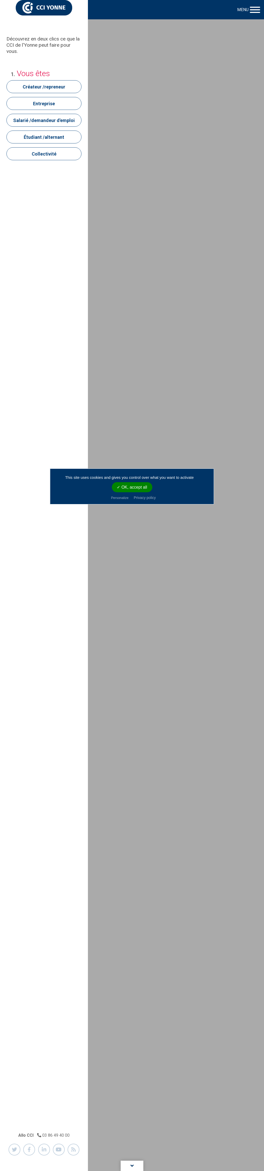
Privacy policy (145, 498)
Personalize (120, 498)
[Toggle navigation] (248, 10)
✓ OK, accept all (132, 487)
